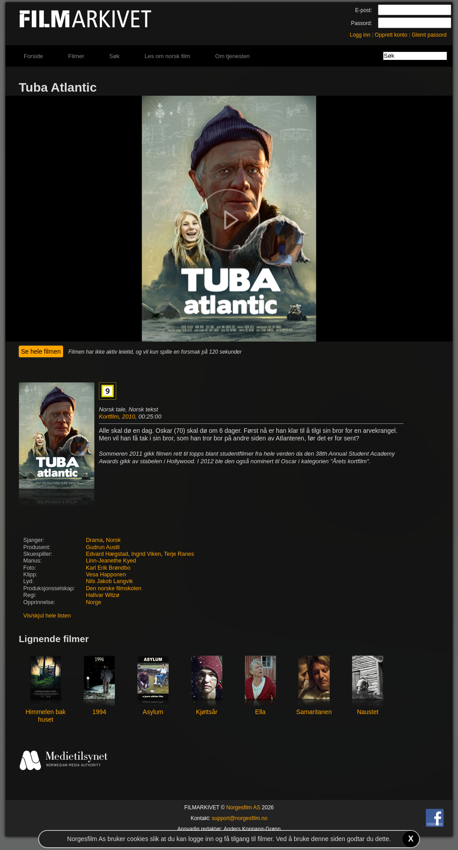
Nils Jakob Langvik (109, 581)
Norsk (113, 540)
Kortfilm (109, 416)
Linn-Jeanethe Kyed (111, 561)
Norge (93, 602)
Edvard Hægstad (107, 554)
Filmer (76, 56)
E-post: (363, 10)
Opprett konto (391, 35)
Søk (114, 56)
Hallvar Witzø (102, 595)
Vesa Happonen (106, 574)
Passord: (361, 23)
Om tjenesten (232, 56)
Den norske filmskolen (113, 588)
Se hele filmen (41, 351)
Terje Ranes (179, 554)
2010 (128, 416)
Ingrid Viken (146, 554)
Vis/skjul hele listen (47, 616)
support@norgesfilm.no (239, 818)
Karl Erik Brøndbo (108, 568)
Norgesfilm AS (243, 807)
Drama (94, 540)
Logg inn (360, 35)
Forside (33, 56)
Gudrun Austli (103, 547)
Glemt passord (428, 35)
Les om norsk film (167, 56)
